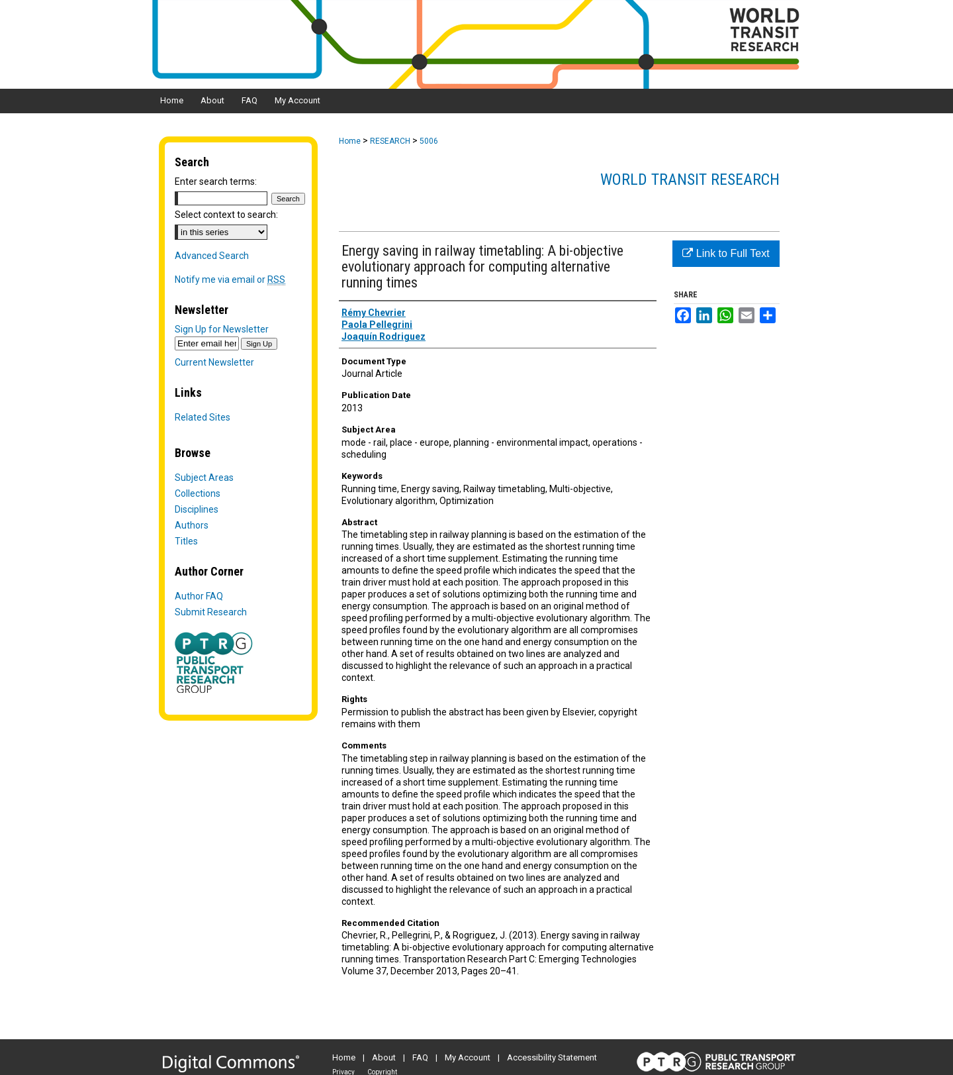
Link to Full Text (725, 253)
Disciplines (196, 509)
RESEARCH (390, 141)
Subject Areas (204, 477)
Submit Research (211, 612)
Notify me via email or (230, 279)
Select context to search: (226, 214)
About (384, 1057)
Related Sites (202, 417)
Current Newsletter (214, 362)
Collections (197, 493)
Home (350, 141)
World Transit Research (690, 179)
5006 (429, 141)
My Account (467, 1057)
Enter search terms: (216, 181)
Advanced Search (212, 255)
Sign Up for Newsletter (222, 329)
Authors (191, 525)
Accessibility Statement (552, 1057)
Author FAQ (199, 596)
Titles (186, 541)
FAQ (420, 1057)
